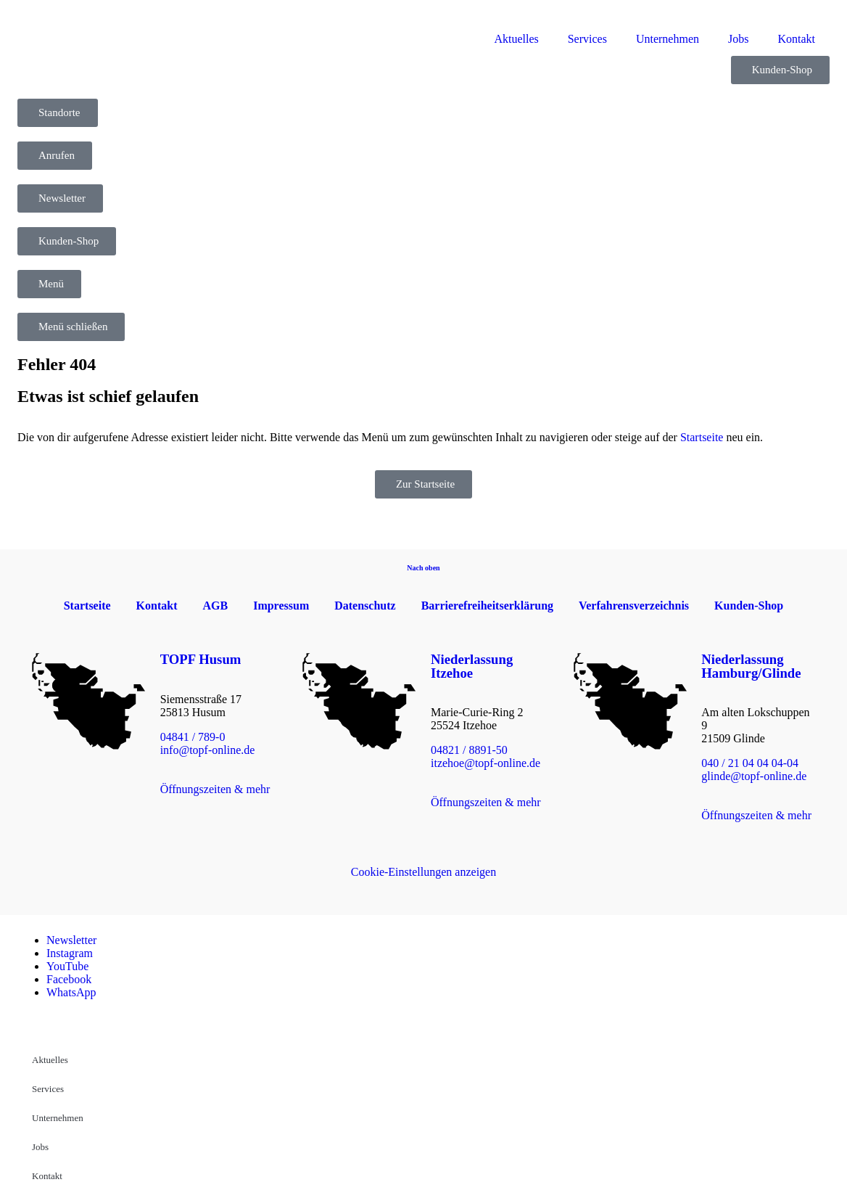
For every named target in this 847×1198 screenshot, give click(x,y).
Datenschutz (364, 605)
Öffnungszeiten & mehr (215, 789)
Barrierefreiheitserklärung (487, 605)
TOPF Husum (200, 659)
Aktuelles (516, 39)
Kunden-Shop (748, 605)
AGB (215, 605)
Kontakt (796, 39)
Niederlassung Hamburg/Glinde (751, 666)
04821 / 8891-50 (469, 750)
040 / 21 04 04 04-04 (749, 763)
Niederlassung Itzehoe (472, 666)
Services (587, 39)
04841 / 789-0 (193, 737)
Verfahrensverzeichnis (634, 605)
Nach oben (423, 568)
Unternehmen (667, 39)
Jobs (738, 39)
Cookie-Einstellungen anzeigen (423, 872)
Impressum (281, 605)
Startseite (702, 437)
